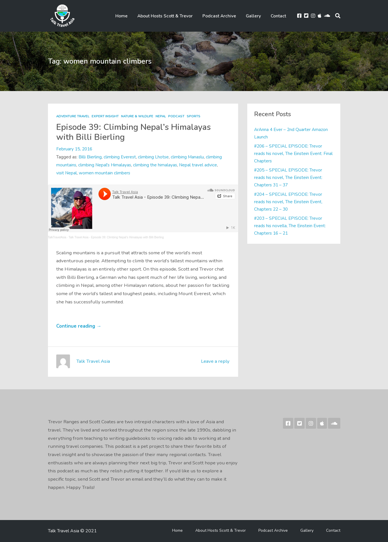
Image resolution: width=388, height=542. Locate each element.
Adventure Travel (72, 116)
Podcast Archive (219, 16)
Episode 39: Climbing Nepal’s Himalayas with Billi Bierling (133, 132)
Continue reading (78, 326)
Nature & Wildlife (137, 116)
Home (121, 16)
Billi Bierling (90, 157)
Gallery (253, 16)
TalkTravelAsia (57, 237)
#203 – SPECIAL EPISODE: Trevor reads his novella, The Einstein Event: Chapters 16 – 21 (290, 225)
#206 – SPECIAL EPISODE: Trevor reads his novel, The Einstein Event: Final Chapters (293, 153)
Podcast (176, 116)
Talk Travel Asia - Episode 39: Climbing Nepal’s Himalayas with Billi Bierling (116, 237)
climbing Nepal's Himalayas (104, 165)
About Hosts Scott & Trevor (165, 16)
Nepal (161, 116)
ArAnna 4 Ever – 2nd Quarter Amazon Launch (291, 133)
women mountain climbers (104, 173)
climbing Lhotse (153, 157)
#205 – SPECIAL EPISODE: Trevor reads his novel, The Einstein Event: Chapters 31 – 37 (288, 177)
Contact (278, 16)
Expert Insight (105, 116)
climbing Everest (120, 157)
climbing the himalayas (155, 165)
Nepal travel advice (198, 165)
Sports (193, 116)
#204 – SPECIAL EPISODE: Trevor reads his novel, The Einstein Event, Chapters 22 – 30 (288, 201)
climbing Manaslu (187, 157)
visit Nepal (66, 173)
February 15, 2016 (74, 149)
